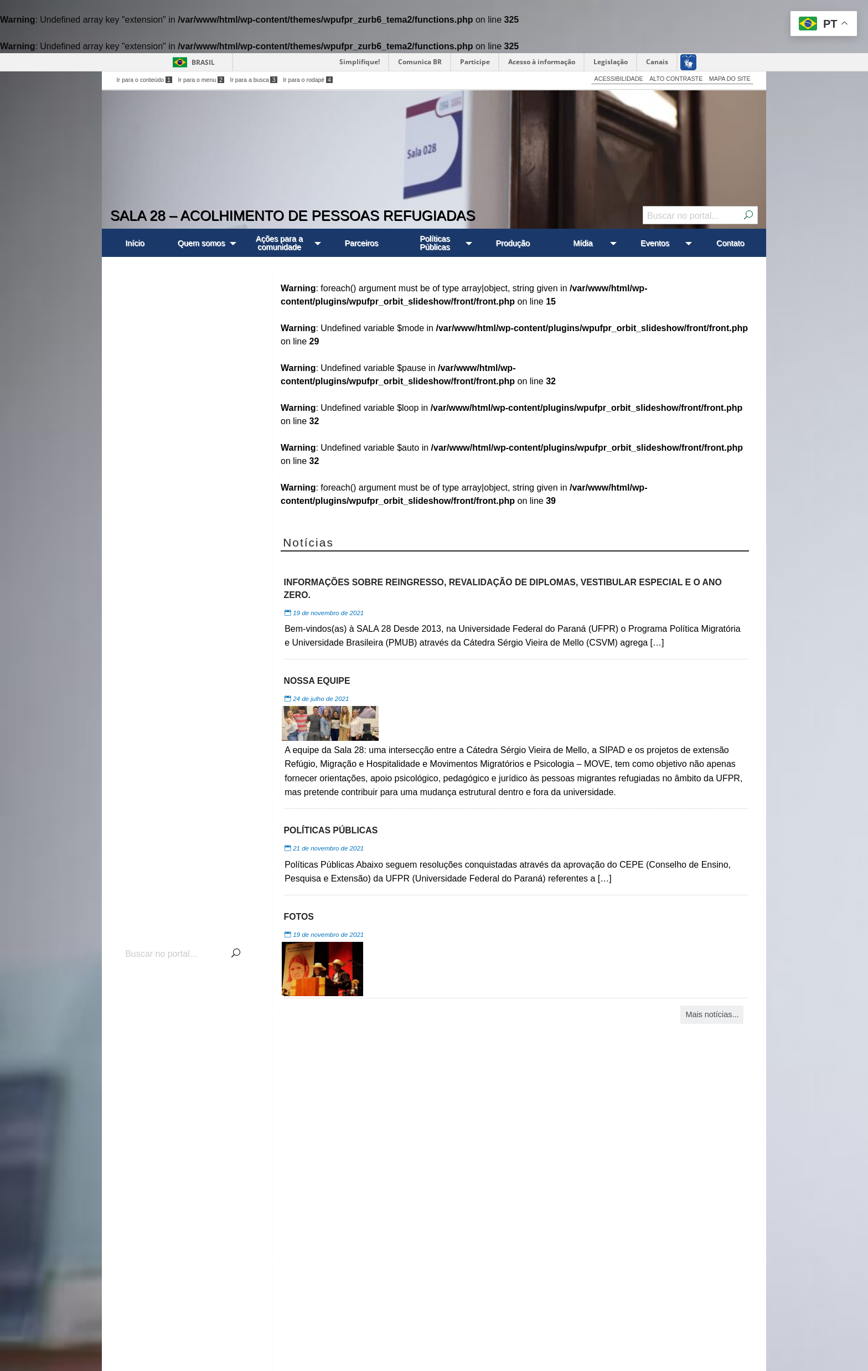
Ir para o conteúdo (144, 79)
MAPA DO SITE (730, 78)
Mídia (582, 243)
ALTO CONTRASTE (675, 78)
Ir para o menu (201, 79)
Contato (730, 243)
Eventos (654, 243)
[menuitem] (135, 243)
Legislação (610, 61)
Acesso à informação (541, 61)
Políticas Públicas (435, 242)
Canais (657, 61)
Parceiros (361, 243)
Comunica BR (420, 61)
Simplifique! (359, 61)
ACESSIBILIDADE (619, 78)
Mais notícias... (711, 1014)
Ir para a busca (253, 79)
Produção (512, 243)
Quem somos (201, 243)
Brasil (203, 62)
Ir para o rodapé (308, 79)
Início (134, 243)
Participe (475, 61)
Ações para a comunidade (279, 242)
